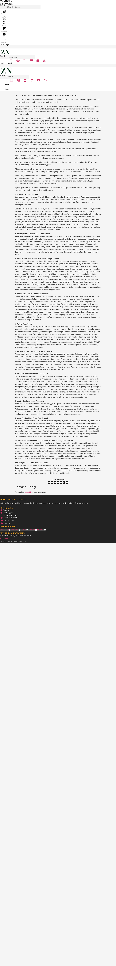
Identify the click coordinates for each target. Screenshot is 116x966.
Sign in (8, 45)
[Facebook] (49, 482)
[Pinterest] (58, 482)
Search (2, 6)
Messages (4, 42)
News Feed (4, 14)
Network (4, 19)
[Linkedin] (55, 482)
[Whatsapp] (64, 482)
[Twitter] (52, 482)
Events (4, 25)
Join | (2, 45)
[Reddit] (61, 482)
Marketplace (4, 31)
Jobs (4, 37)
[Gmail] (67, 482)
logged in (28, 492)
